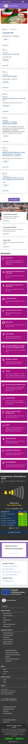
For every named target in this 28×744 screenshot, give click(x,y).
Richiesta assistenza (7, 713)
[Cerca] (25, 6)
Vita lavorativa (6, 637)
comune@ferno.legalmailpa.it (10, 699)
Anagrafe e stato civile (8, 633)
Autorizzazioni (8, 661)
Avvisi (6, 29)
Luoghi (4, 679)
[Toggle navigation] (2, 6)
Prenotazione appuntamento (9, 706)
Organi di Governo (7, 613)
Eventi (4, 682)
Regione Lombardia (6, 1)
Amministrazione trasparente (9, 719)
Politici (4, 622)
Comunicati (5, 671)
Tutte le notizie (14, 199)
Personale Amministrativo (9, 624)
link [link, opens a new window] (16, 735)
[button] (14, 741)
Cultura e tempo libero (8, 635)
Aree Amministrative (8, 615)
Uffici (4, 617)
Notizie (4, 669)
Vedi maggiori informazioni (14, 532)
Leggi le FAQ (6, 711)
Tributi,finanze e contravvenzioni (12, 654)
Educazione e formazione (11, 650)
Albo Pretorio (6, 722)
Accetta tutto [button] (8, 738)
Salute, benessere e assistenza (12, 659)
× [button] (26, 725)
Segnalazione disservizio (8, 709)
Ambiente (7, 656)
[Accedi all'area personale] (23, 1)
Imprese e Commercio (8, 639)
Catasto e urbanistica (8, 641)
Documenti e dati (7, 626)
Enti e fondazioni (7, 620)
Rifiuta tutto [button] (19, 738)
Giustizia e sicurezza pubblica (12, 652)
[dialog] (14, 734)
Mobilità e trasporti (7, 643)
